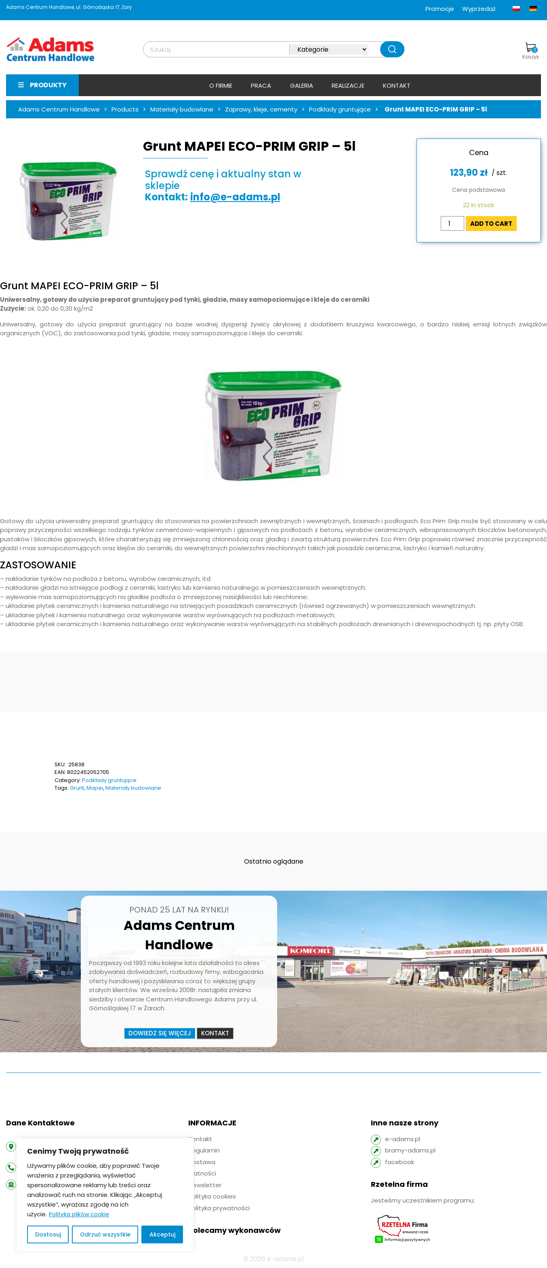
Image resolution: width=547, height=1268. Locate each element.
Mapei (94, 788)
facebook (399, 1162)
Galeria (301, 85)
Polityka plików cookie (79, 1214)
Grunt (77, 788)
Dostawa (201, 1162)
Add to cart (491, 223)
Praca (261, 85)
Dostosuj (48, 1234)
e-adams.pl (402, 1139)
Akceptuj (162, 1234)
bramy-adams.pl (410, 1150)
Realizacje (348, 85)
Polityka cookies (212, 1196)
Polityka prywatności (219, 1208)
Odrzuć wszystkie (105, 1234)
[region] (105, 1195)
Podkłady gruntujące (109, 780)
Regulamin (204, 1150)
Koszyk (530, 51)
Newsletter (204, 1185)
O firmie (220, 85)
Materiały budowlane (133, 788)
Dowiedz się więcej (159, 1033)
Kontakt (396, 85)
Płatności (202, 1173)
